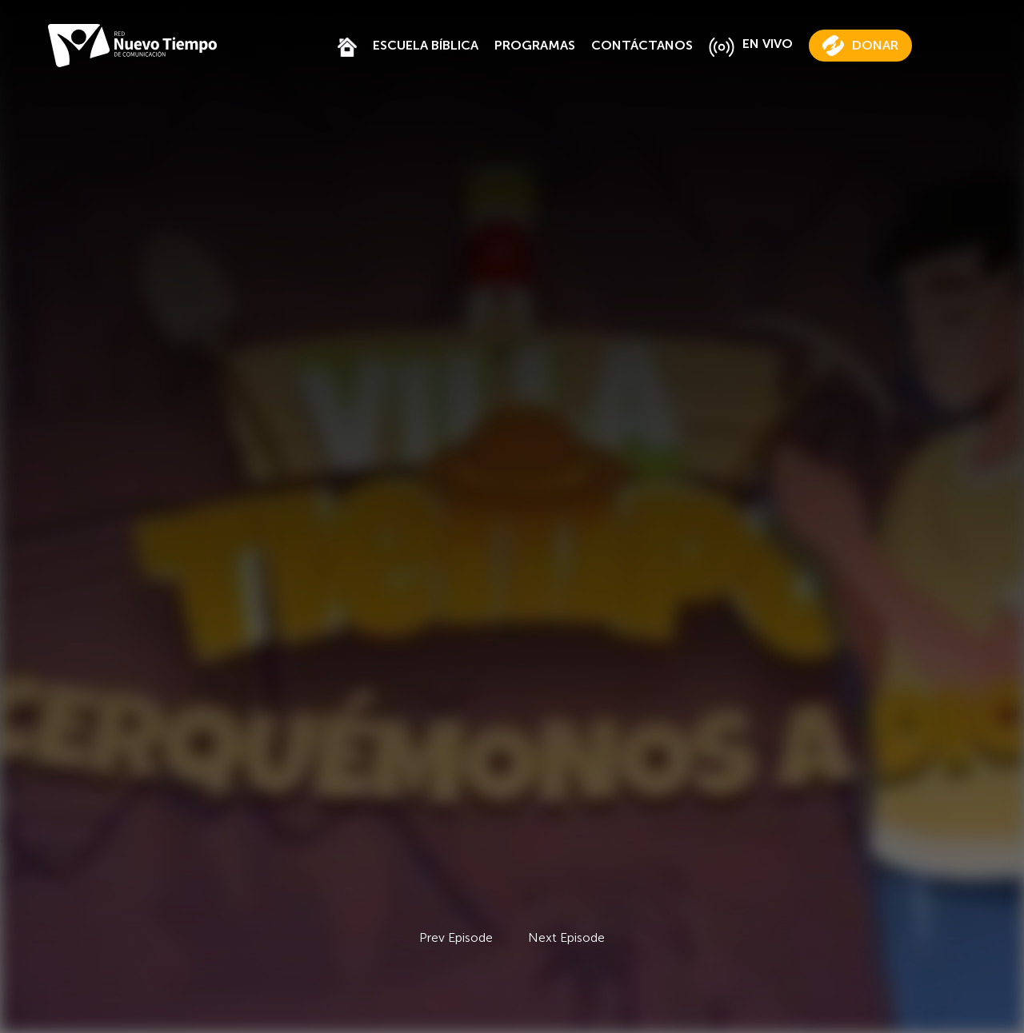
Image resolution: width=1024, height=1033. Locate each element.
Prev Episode (456, 937)
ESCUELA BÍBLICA (425, 45)
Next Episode (566, 937)
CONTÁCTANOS (642, 45)
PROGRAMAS (534, 45)
